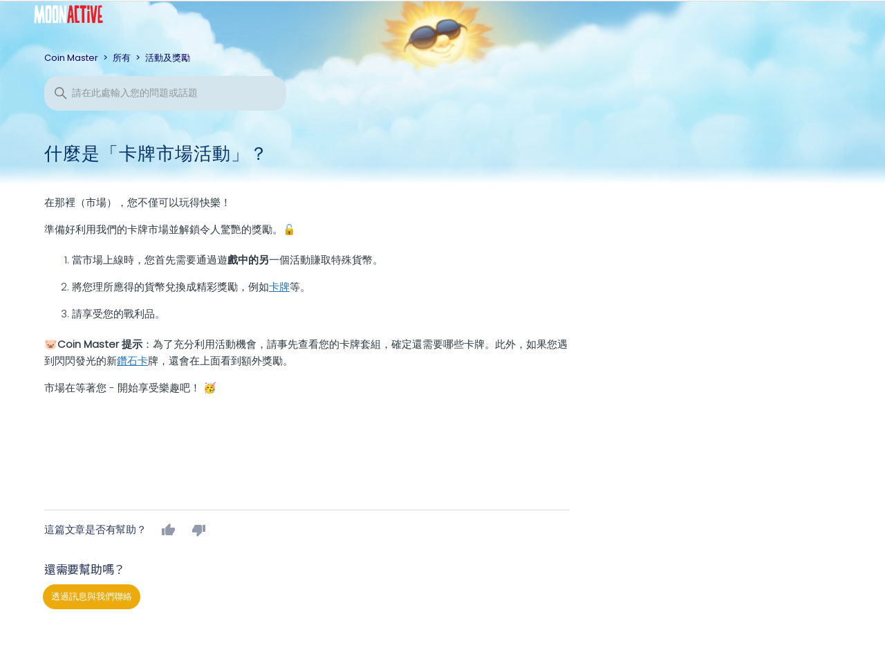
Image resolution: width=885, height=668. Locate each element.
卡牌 (279, 286)
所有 (122, 57)
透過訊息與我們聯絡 (91, 596)
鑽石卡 (132, 360)
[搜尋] (165, 93)
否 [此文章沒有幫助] (199, 529)
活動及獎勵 (167, 57)
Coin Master (71, 57)
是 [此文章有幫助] (169, 529)
